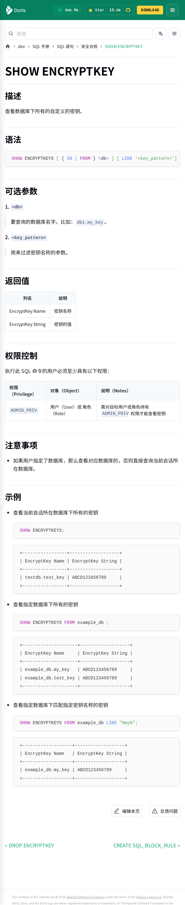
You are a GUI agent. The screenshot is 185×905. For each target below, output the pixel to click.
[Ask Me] (67, 10)
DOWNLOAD (150, 10)
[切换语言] (160, 33)
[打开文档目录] (174, 33)
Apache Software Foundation (85, 897)
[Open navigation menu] (172, 10)
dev (21, 46)
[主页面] (8, 46)
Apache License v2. (149, 897)
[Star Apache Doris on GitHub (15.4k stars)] (109, 10)
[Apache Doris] (16, 10)
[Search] (78, 33)
